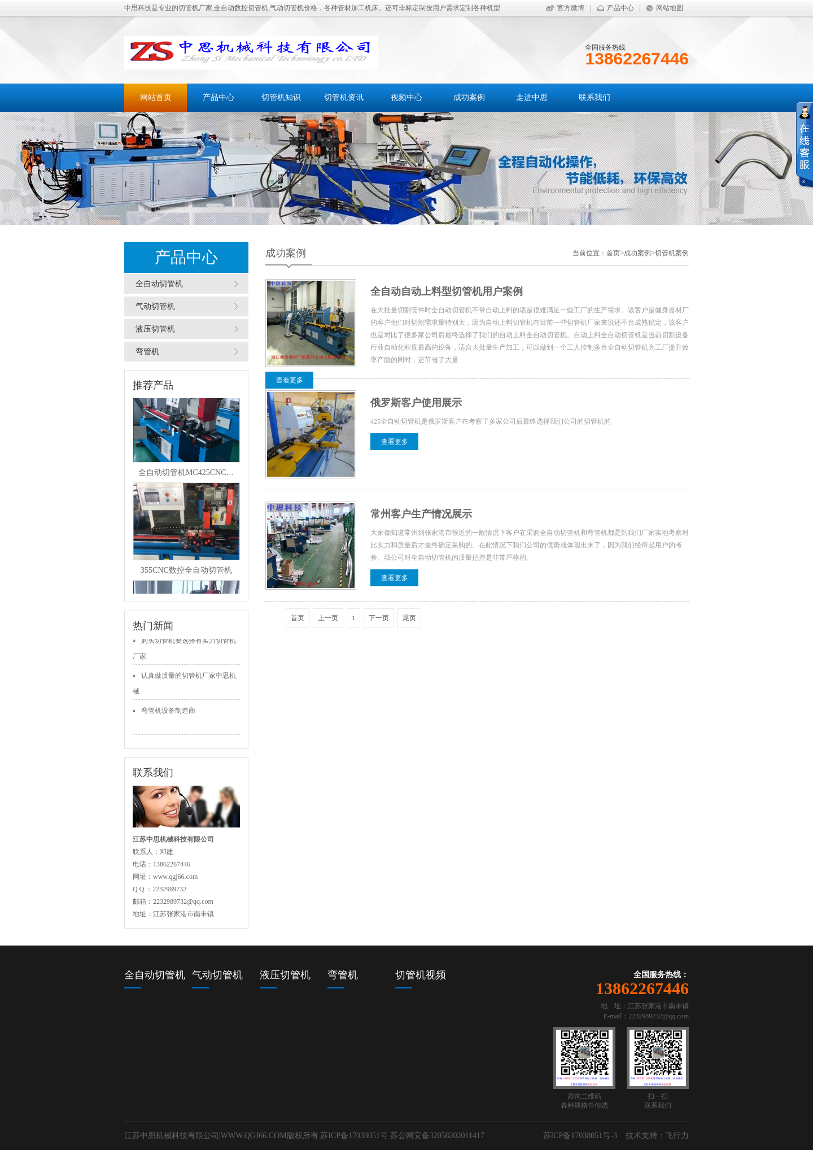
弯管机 (147, 351)
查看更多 (289, 380)
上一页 (328, 618)
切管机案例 (672, 253)
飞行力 (677, 1135)
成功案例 (469, 97)
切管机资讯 (344, 97)
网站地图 (669, 8)
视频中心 (406, 97)
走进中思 (532, 97)
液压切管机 (155, 329)
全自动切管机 (159, 284)
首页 (613, 253)
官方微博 (570, 8)
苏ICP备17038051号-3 (580, 1135)
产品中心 (620, 8)
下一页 (379, 618)
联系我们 (594, 97)
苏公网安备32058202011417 (437, 1135)
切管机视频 (420, 975)
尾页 (409, 618)
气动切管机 (155, 306)
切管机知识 (281, 97)
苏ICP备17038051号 (354, 1135)
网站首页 (156, 97)
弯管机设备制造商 (168, 713)
